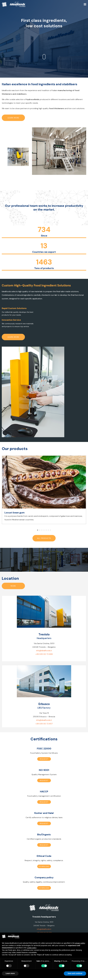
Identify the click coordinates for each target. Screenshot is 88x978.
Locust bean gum (15, 512)
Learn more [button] (10, 973)
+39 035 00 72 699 (44, 654)
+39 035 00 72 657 (44, 723)
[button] (5, 493)
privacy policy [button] (80, 943)
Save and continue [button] (75, 973)
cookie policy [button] (31, 948)
